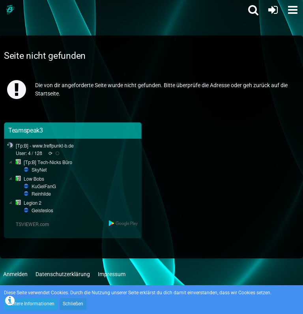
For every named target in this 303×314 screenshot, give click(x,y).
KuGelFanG (44, 186)
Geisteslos (42, 210)
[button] (293, 10)
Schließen (73, 304)
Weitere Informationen (30, 304)
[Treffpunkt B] (9, 10)
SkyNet (39, 170)
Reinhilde (41, 194)
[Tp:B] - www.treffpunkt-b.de (45, 146)
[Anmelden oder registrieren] (273, 10)
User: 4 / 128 (29, 153)
